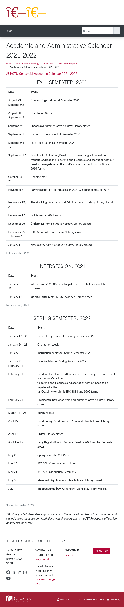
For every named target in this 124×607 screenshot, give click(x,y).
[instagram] (25, 572)
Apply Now (102, 550)
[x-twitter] (14, 572)
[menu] (10, 31)
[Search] (98, 30)
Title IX (68, 555)
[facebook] (8, 572)
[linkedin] (19, 572)
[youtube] (8, 578)
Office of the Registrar (67, 63)
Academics (48, 63)
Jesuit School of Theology (27, 63)
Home (9, 63)
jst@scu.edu (42, 559)
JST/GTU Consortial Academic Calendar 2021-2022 (41, 73)
